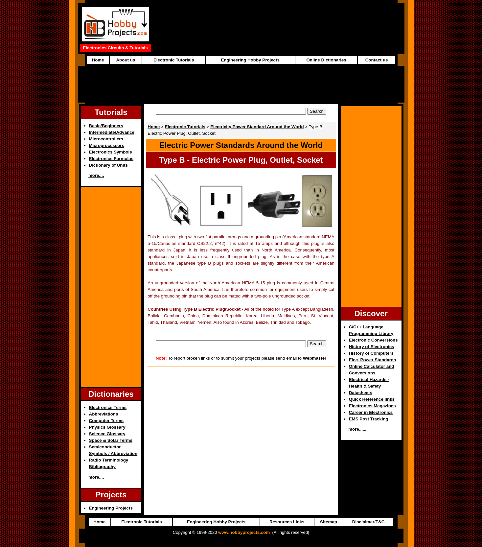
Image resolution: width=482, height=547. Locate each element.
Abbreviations (103, 414)
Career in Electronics (371, 412)
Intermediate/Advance (112, 132)
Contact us (376, 60)
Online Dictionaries (326, 60)
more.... (96, 175)
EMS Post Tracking (368, 418)
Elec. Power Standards (372, 359)
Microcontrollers (106, 138)
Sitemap (328, 521)
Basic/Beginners (106, 125)
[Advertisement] (241, 81)
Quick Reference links (372, 399)
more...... (357, 429)
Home (98, 60)
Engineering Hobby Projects (250, 60)
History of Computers (371, 353)
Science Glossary (107, 433)
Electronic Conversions (373, 340)
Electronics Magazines (372, 405)
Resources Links (287, 521)
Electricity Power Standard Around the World (257, 126)
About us (125, 60)
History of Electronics (371, 346)
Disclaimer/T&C (368, 521)
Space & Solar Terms (110, 440)
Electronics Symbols (110, 152)
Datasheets (360, 392)
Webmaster (315, 358)
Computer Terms (106, 420)
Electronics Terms (108, 407)
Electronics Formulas (111, 158)
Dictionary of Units (108, 165)
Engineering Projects (111, 508)
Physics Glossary (107, 427)
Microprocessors (106, 145)
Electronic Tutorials (173, 60)
